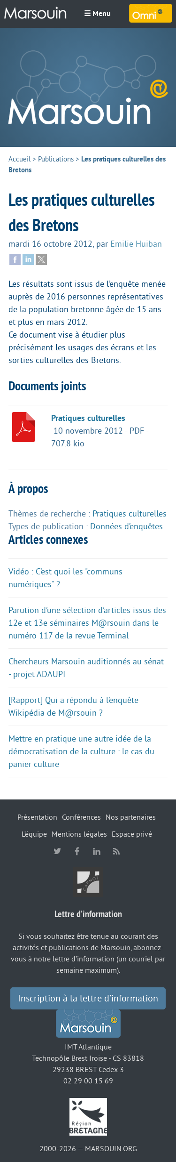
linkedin (96, 851)
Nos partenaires (131, 817)
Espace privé (132, 834)
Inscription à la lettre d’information (88, 998)
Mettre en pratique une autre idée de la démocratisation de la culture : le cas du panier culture (81, 751)
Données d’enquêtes (126, 526)
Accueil (19, 159)
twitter (57, 851)
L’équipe (34, 834)
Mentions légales (79, 834)
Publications (56, 159)
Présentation (37, 817)
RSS (116, 851)
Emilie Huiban (136, 244)
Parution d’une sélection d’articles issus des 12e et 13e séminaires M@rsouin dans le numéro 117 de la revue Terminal (87, 622)
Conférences (81, 817)
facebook (76, 851)
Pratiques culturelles (88, 418)
